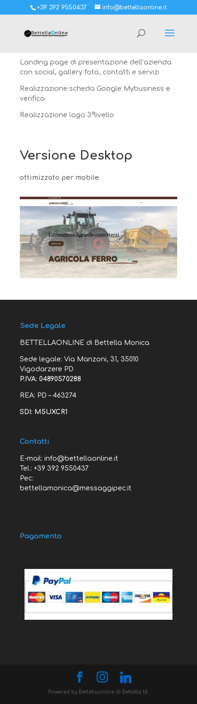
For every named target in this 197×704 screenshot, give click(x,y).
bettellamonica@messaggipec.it (75, 488)
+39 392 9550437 (61, 468)
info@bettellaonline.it (81, 458)
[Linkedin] (125, 677)
